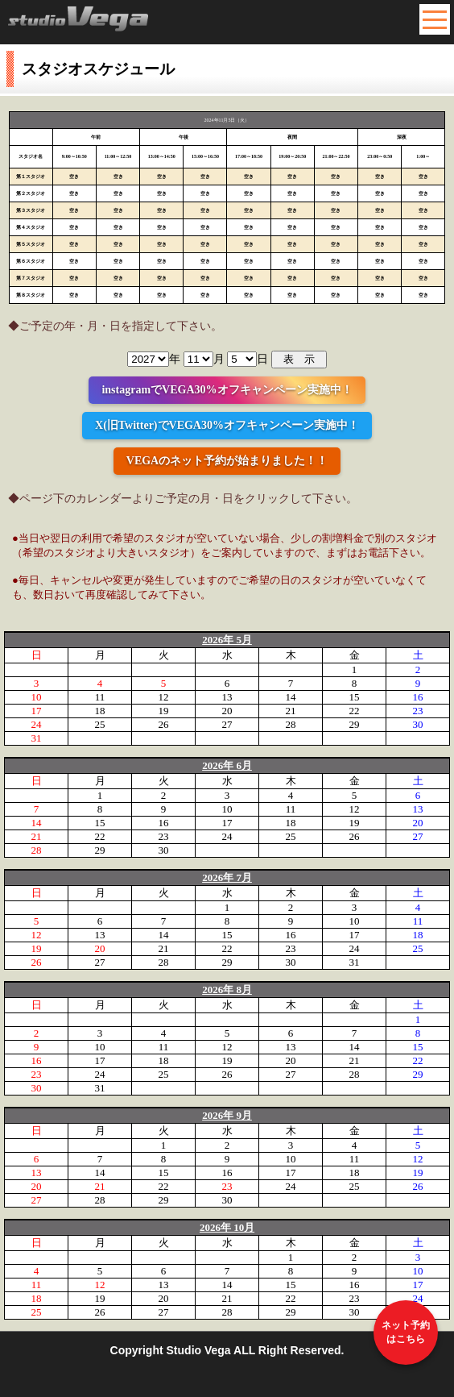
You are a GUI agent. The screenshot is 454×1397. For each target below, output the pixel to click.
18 (100, 711)
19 (164, 711)
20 (227, 711)
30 (418, 724)
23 (418, 711)
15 (354, 697)
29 (354, 724)
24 (36, 724)
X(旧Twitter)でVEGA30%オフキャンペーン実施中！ (227, 425)
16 (418, 697)
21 (291, 711)
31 (36, 738)
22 (354, 711)
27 (227, 724)
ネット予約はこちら (406, 1332)
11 (100, 697)
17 (36, 711)
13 (227, 697)
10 (36, 697)
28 (291, 724)
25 (100, 724)
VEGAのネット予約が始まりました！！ (227, 461)
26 (164, 724)
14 (291, 697)
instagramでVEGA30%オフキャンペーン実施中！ (226, 390)
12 (164, 697)
